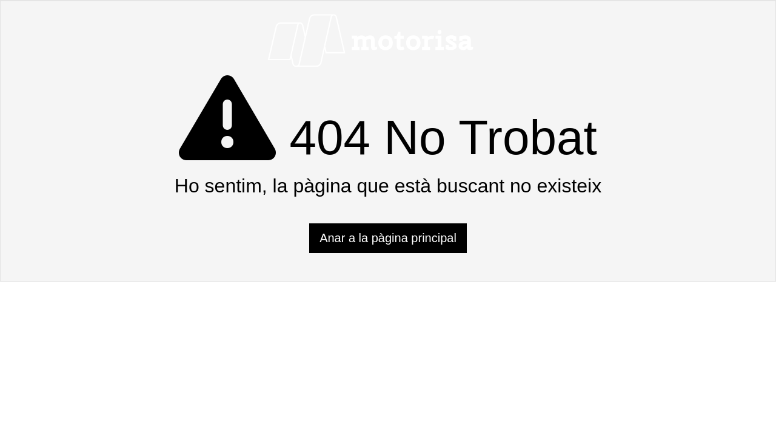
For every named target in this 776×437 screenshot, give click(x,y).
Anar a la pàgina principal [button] (388, 238)
